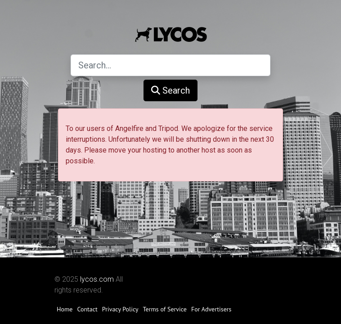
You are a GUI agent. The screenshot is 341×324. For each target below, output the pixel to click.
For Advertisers (211, 309)
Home (64, 309)
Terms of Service (165, 309)
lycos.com (97, 279)
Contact (87, 309)
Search (170, 90)
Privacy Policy (120, 309)
